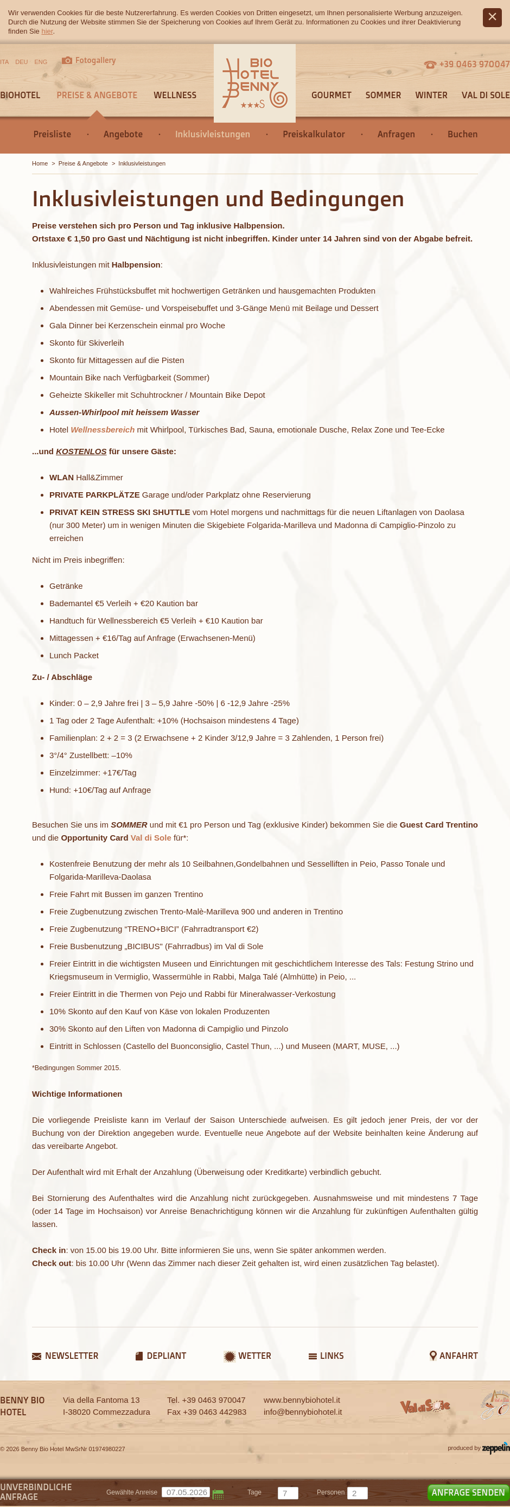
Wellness (175, 95)
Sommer (383, 95)
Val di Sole (486, 95)
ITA (4, 62)
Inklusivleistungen (212, 134)
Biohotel (20, 95)
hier (47, 31)
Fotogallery (95, 60)
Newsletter (71, 1355)
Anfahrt (458, 1355)
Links (332, 1355)
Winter (431, 95)
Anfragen (396, 134)
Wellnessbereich (103, 429)
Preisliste (52, 134)
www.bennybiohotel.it (302, 1399)
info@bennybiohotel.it (303, 1411)
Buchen (463, 134)
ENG (41, 62)
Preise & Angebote (96, 95)
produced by (479, 1448)
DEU (21, 62)
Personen (331, 1492)
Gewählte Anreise (131, 1492)
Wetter (254, 1355)
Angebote (123, 134)
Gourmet (331, 95)
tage (254, 1492)
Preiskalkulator (314, 134)
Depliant (166, 1355)
